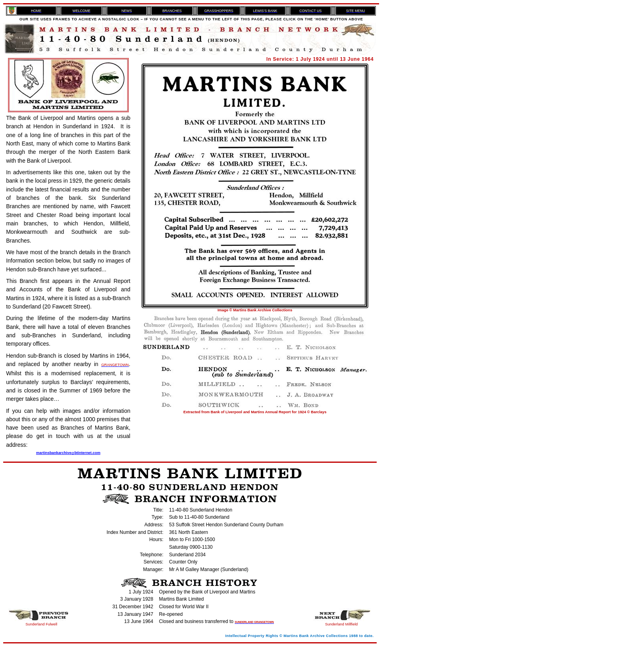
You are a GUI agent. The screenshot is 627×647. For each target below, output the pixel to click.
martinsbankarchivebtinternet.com (68, 453)
